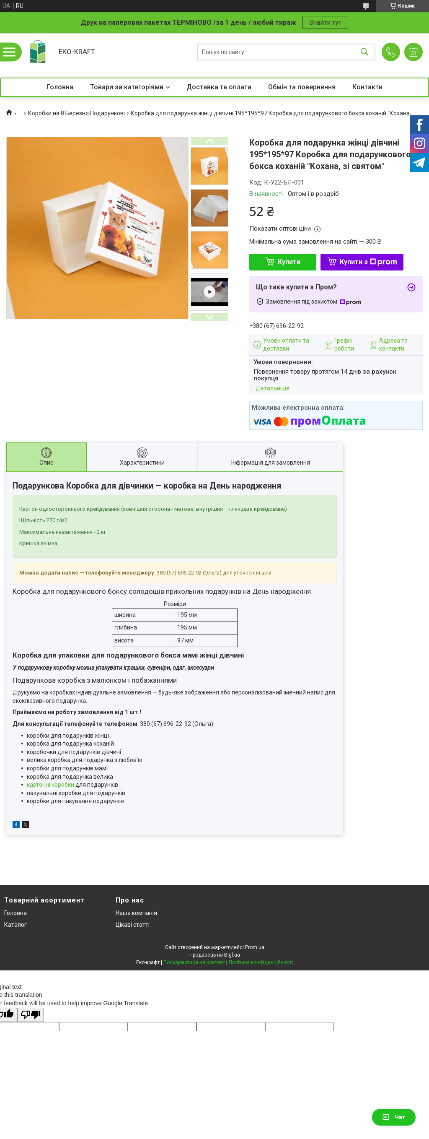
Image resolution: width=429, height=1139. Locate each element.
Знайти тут (325, 22)
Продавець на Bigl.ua (214, 955)
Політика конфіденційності (261, 962)
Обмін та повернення (302, 87)
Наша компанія (136, 913)
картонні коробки (50, 784)
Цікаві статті (133, 924)
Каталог (15, 924)
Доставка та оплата (218, 87)
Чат (394, 1117)
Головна (60, 87)
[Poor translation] (30, 1015)
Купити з (368, 262)
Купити (289, 262)
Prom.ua (254, 947)
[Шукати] (364, 52)
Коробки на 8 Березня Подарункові (76, 113)
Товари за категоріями (126, 87)
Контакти (367, 87)
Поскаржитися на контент (194, 962)
